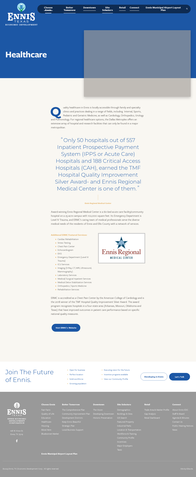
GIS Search (122, 417)
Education (46, 417)
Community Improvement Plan (76, 413)
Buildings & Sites (124, 413)
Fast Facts (45, 409)
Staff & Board (178, 413)
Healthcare (46, 421)
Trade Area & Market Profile (156, 409)
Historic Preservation (102, 417)
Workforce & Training (126, 433)
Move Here (46, 429)
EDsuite (190, 468)
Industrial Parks (124, 425)
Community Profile (125, 437)
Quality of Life (47, 413)
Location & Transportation (129, 429)
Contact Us (177, 421)
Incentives (121, 441)
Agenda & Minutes (180, 417)
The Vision (98, 409)
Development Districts (72, 417)
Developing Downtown (103, 413)
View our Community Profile (116, 378)
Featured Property (125, 421)
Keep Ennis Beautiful (71, 421)
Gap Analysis (150, 413)
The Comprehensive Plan (73, 409)
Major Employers (124, 445)
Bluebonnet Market (50, 433)
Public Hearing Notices (182, 425)
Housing (45, 425)
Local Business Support (72, 429)
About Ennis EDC (180, 409)
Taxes (119, 449)
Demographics (123, 409)
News (174, 429)
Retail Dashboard (152, 417)
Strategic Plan (68, 425)
